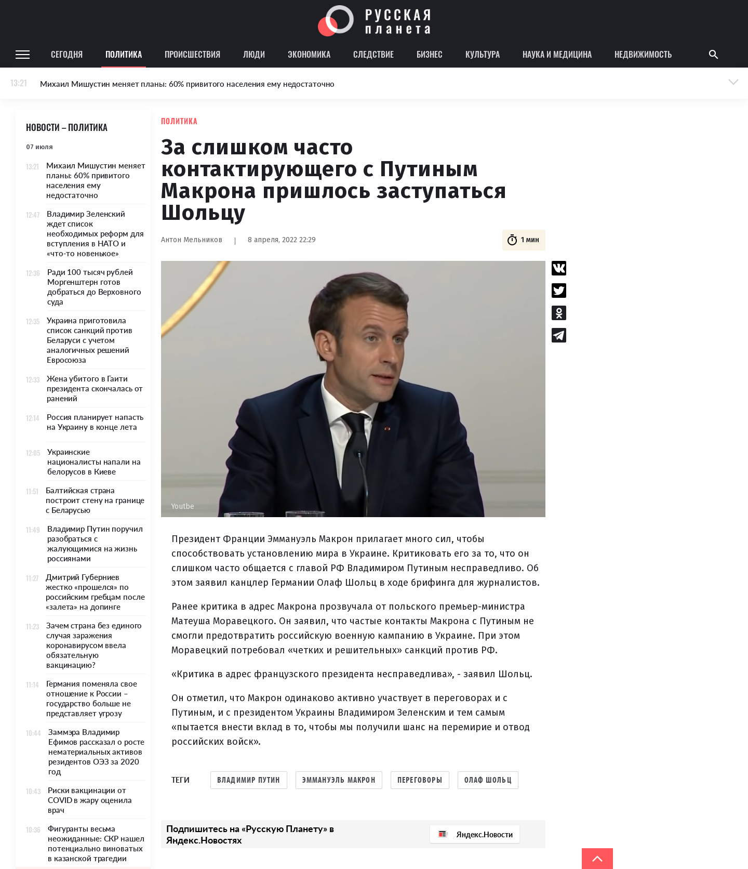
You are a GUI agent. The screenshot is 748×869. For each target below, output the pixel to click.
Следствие (373, 54)
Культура (482, 54)
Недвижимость (643, 54)
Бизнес (430, 54)
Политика (123, 54)
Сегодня (67, 54)
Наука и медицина (557, 54)
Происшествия (192, 54)
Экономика (309, 54)
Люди (254, 54)
